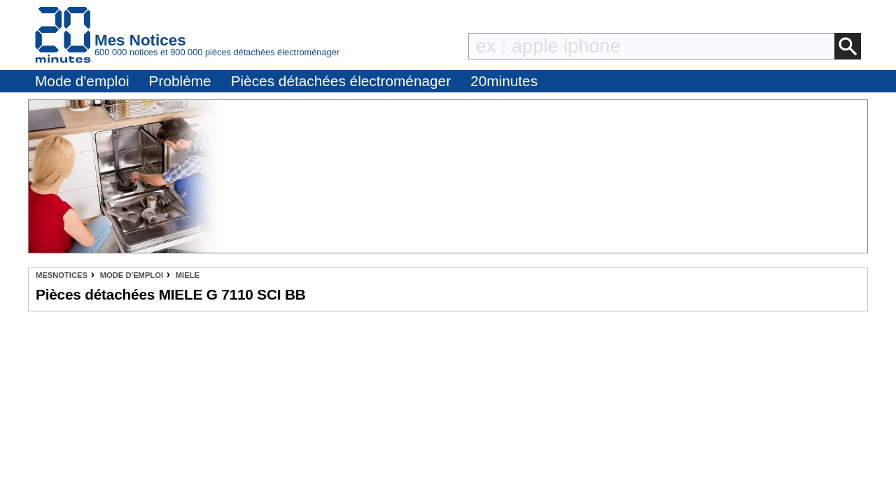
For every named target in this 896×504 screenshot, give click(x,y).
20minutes (504, 81)
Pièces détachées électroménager (341, 81)
